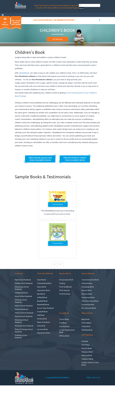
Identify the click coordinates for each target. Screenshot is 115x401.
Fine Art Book (87, 348)
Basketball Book (43, 304)
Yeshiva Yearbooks (21, 309)
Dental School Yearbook (23, 316)
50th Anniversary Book (90, 301)
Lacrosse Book (42, 329)
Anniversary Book (88, 297)
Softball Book (42, 297)
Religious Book (87, 352)
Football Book (42, 311)
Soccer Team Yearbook (45, 308)
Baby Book (85, 319)
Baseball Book (42, 301)
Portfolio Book (64, 294)
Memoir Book (87, 290)
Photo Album (86, 323)
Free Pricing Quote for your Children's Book (40, 159)
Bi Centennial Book (89, 308)
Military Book (64, 336)
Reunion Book (87, 294)
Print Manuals (64, 290)
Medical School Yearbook (24, 313)
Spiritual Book (87, 355)
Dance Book (41, 287)
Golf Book (40, 315)
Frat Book (63, 323)
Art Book (85, 341)
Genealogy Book (88, 287)
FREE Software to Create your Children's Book (75, 159)
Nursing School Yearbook (24, 326)
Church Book (64, 319)
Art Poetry (85, 345)
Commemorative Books (90, 280)
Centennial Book (88, 304)
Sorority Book (64, 326)
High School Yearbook (23, 280)
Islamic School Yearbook (24, 306)
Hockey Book (42, 319)
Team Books (41, 280)
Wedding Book (87, 330)
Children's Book (87, 359)
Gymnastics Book (43, 290)
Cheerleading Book (44, 283)
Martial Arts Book (43, 333)
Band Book (41, 294)
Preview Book (57, 204)
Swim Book (41, 326)
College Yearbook (21, 293)
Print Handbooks (65, 287)
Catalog (62, 283)
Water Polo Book (43, 322)
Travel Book (86, 326)
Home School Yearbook (23, 296)
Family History (87, 283)
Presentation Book (66, 280)
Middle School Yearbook (24, 283)
